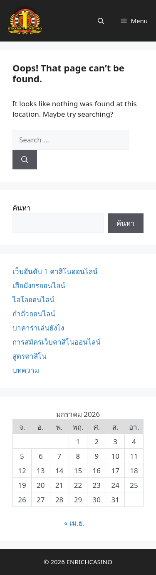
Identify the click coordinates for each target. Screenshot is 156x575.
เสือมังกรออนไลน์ (38, 285)
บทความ (25, 370)
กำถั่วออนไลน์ (33, 313)
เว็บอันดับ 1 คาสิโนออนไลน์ (55, 271)
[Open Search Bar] (100, 21)
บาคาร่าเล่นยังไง (38, 328)
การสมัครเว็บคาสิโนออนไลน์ (56, 342)
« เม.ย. (74, 523)
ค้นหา (21, 208)
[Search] (24, 160)
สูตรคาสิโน (29, 356)
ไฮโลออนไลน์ (33, 299)
